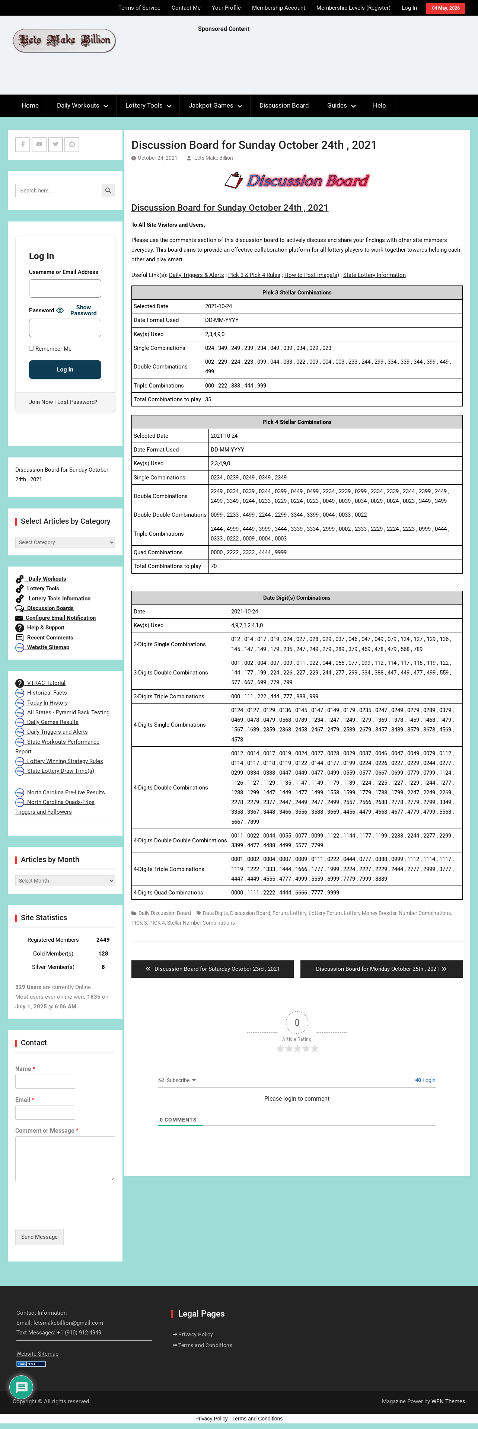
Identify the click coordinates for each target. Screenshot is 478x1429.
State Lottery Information (374, 275)
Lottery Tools (144, 105)
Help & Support (39, 627)
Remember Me (50, 348)
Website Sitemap (42, 647)
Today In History (41, 702)
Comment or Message (47, 1130)
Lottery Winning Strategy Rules (59, 761)
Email (24, 1099)
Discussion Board (284, 105)
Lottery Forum (325, 913)
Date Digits (215, 913)
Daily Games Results (47, 722)
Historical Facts (41, 692)
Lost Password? (77, 402)
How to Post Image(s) (311, 275)
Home (30, 105)
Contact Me (186, 7)
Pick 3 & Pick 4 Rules (254, 275)
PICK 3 (139, 923)
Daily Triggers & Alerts (196, 275)
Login (425, 1080)
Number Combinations (425, 913)
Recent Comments (44, 637)
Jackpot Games (211, 105)
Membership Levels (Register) (353, 7)
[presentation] (71, 1216)
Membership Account (278, 7)
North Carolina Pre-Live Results (60, 792)
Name (25, 1068)
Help (379, 105)
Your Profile (226, 7)
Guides (337, 105)
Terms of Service (139, 7)
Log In (409, 7)
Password (41, 310)
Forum (280, 913)
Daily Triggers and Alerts (51, 731)
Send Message (39, 1237)
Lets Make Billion (213, 158)
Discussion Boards (44, 608)
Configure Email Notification (55, 618)
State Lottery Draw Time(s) (54, 771)
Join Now (41, 402)
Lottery (298, 913)
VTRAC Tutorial (40, 683)
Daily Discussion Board (164, 913)
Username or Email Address (63, 272)
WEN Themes (448, 1401)
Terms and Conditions (205, 1345)
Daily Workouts (78, 105)
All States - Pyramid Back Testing (62, 712)
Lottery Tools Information (52, 598)
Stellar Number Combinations (201, 923)
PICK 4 (157, 923)
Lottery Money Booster (370, 913)
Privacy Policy (195, 1334)
